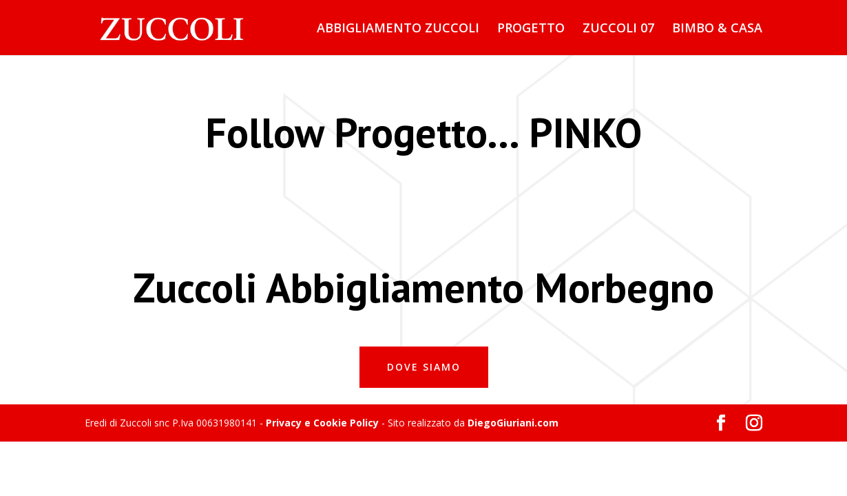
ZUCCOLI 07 (618, 29)
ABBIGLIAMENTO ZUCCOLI (398, 29)
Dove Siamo (424, 366)
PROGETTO (531, 29)
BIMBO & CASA (717, 29)
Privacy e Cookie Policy (322, 422)
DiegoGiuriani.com (513, 422)
